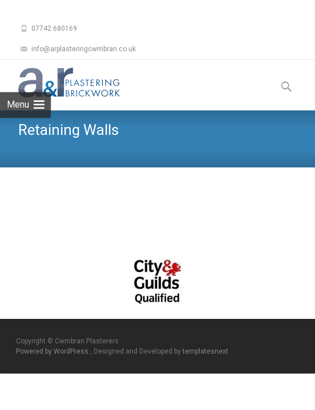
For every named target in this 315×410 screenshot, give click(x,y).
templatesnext (205, 351)
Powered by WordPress (53, 351)
